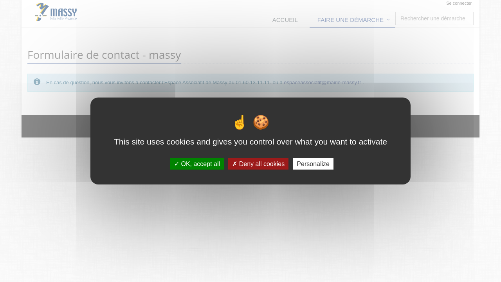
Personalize (313, 164)
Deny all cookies (258, 164)
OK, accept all (197, 164)
